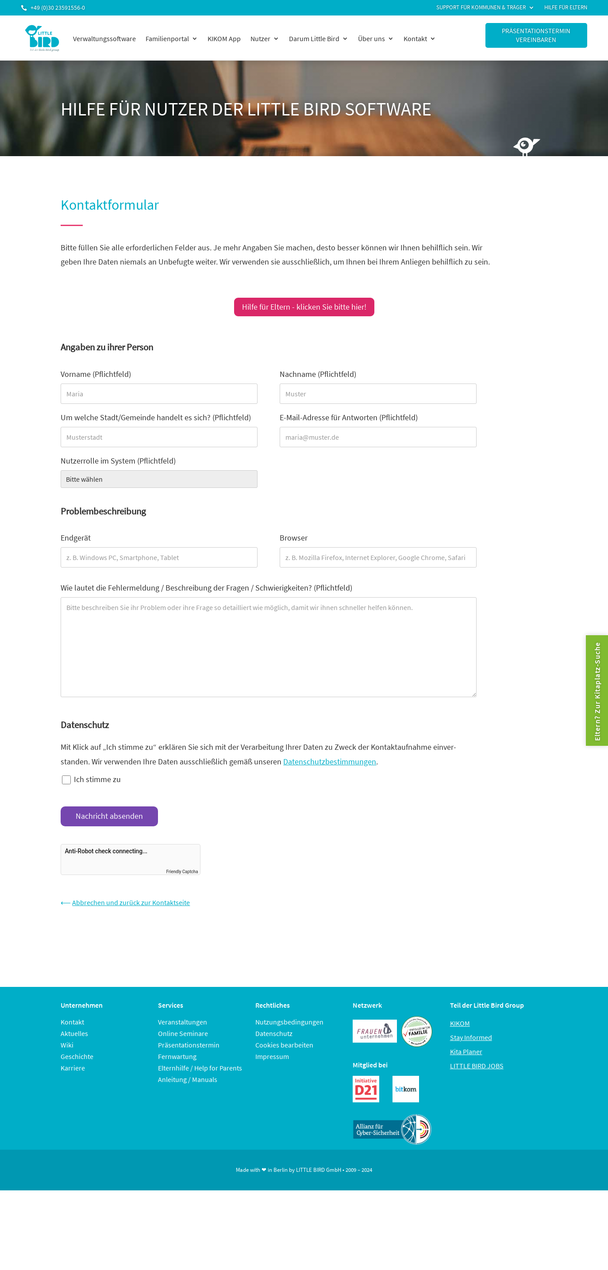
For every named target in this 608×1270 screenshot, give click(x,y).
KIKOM (460, 1023)
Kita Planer (466, 1051)
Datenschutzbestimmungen (329, 761)
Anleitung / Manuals (187, 1079)
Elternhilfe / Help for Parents (200, 1067)
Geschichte (77, 1056)
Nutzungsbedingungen (289, 1021)
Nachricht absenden (109, 816)
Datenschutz (273, 1033)
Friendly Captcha (182, 871)
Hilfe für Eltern (565, 7)
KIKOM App (224, 38)
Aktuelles (74, 1033)
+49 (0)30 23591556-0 (58, 8)
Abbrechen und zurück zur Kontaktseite (131, 902)
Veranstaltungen (182, 1021)
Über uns (371, 38)
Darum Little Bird (314, 38)
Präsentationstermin (188, 1044)
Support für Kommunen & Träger (481, 7)
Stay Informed (471, 1037)
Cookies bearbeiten (284, 1044)
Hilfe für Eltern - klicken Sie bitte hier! (304, 307)
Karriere (73, 1067)
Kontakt (415, 38)
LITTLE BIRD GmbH (318, 1170)
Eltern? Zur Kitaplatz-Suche (597, 691)
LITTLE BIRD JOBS (477, 1065)
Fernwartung (177, 1056)
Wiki (67, 1044)
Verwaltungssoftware (104, 38)
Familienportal (167, 38)
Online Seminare (183, 1033)
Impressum (272, 1056)
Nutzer (260, 38)
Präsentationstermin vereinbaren (536, 35)
